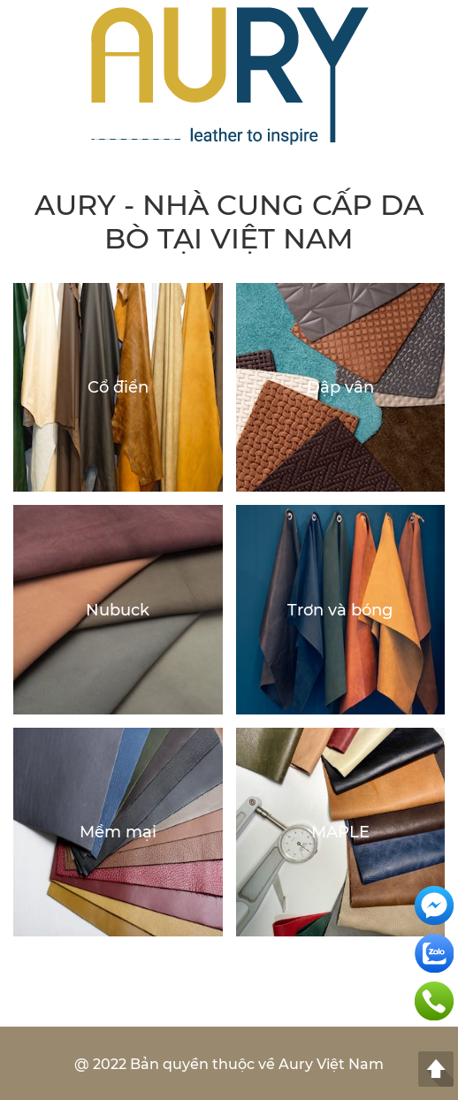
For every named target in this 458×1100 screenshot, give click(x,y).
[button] (436, 77)
